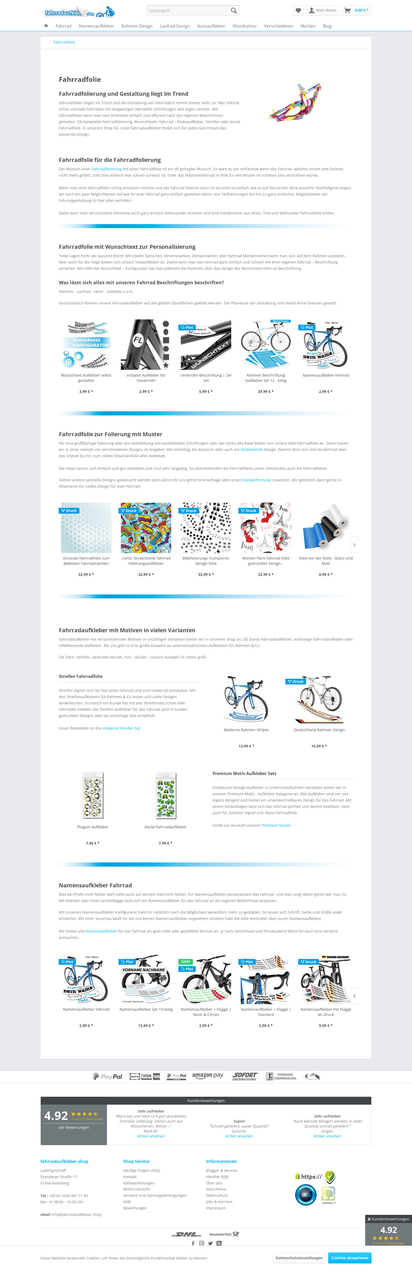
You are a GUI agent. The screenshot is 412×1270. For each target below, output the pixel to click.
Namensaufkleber (101, 931)
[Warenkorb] (357, 10)
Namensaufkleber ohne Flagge (326, 1009)
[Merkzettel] (298, 10)
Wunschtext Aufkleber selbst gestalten (86, 378)
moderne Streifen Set (121, 728)
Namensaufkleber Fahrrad (326, 375)
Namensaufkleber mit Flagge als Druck (266, 1012)
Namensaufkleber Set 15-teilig (86, 1009)
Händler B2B (217, 1176)
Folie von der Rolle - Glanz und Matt (266, 561)
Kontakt (130, 1176)
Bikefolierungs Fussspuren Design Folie (146, 561)
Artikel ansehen (151, 1136)
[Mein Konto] (322, 10)
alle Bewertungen (73, 1127)
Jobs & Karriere (219, 1201)
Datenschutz (217, 1195)
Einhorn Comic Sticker (165, 826)
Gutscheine (216, 1189)
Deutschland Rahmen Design (246, 729)
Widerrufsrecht (136, 1189)
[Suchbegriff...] (193, 10)
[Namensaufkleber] (96, 26)
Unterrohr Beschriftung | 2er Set (206, 378)
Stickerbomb (252, 449)
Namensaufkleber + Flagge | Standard (206, 1012)
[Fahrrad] (63, 26)
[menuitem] (193, 10)
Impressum (216, 1207)
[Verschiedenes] (278, 26)
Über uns (214, 1183)
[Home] (46, 26)
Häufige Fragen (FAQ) (141, 1170)
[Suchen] (233, 10)
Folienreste (326, 558)
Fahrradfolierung (107, 168)
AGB (127, 1201)
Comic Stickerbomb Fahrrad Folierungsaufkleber (86, 561)
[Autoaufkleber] (211, 26)
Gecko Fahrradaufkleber (92, 826)
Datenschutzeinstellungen (299, 1257)
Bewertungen (135, 1207)
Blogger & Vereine (222, 1170)
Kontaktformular (257, 479)
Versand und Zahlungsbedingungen (155, 1195)
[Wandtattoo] (244, 26)
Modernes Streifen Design (319, 729)
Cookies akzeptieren (349, 1257)
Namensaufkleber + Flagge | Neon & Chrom (146, 1012)
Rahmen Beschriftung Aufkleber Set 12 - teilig (265, 378)
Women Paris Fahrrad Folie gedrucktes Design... (206, 561)
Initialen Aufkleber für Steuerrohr (146, 378)
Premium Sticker (276, 825)
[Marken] (308, 26)
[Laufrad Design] (175, 26)
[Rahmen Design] (137, 26)
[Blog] (327, 26)
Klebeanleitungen (138, 1183)
